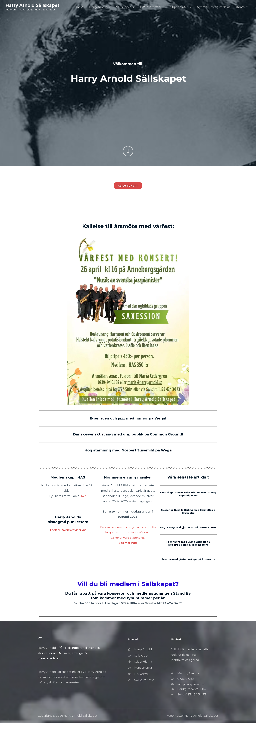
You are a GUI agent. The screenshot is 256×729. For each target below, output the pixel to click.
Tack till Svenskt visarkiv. (68, 530)
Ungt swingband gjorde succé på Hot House (188, 529)
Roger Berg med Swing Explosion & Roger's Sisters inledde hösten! (188, 546)
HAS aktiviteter (150, 7)
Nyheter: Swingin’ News (214, 7)
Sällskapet (123, 7)
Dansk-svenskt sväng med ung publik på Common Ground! (128, 434)
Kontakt (242, 7)
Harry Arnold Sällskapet (33, 5)
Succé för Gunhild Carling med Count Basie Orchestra (188, 511)
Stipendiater (179, 7)
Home (79, 7)
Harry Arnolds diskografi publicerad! (68, 519)
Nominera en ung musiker (128, 477)
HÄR (83, 496)
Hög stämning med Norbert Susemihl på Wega (128, 450)
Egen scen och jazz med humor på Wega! (128, 418)
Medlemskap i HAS (68, 477)
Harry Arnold (98, 7)
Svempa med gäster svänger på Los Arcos (188, 563)
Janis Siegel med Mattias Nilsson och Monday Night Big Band (188, 494)
